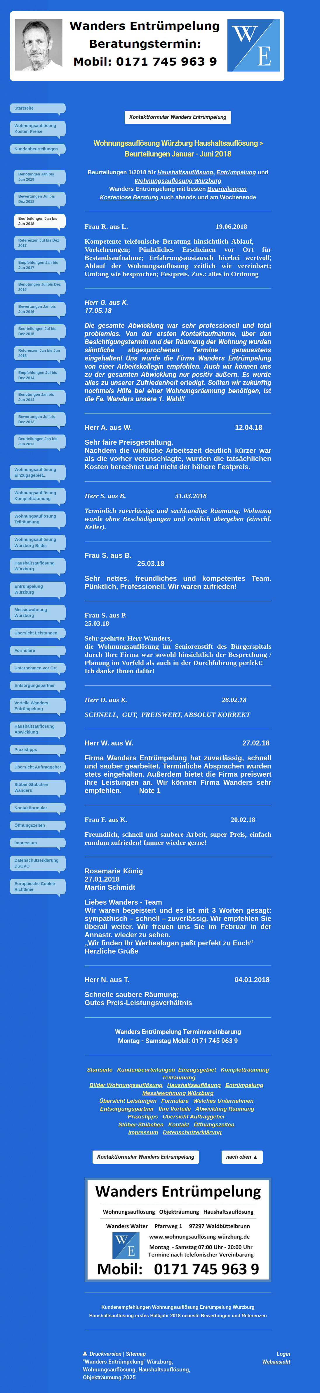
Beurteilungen (226, 189)
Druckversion (103, 1353)
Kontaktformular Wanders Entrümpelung (178, 117)
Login (283, 1353)
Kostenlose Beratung (129, 197)
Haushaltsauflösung (185, 172)
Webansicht (276, 1361)
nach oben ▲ (242, 1156)
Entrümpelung (236, 172)
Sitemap (136, 1353)
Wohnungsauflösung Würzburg (178, 180)
